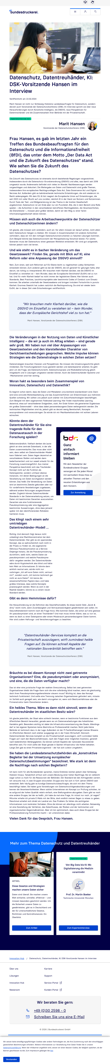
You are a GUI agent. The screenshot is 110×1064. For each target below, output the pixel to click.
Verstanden (11, 1059)
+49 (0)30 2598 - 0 (50, 1010)
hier (51, 1051)
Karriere (48, 968)
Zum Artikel (38, 928)
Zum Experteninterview (82, 928)
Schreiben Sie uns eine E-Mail (59, 1016)
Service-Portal (51, 982)
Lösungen (14, 975)
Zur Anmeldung (78, 492)
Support (48, 975)
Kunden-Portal (51, 990)
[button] (75, 11)
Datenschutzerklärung (12, 1048)
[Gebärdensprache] (92, 2)
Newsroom (14, 990)
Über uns (13, 968)
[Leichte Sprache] (85, 2)
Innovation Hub (16, 958)
